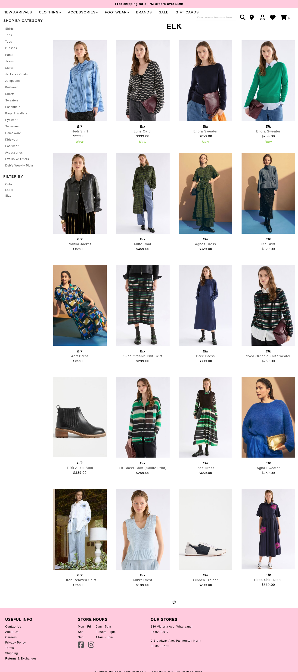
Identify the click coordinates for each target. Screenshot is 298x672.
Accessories (183, 19)
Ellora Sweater (205, 146)
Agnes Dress (205, 259)
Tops (8, 50)
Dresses (11, 63)
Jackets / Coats (16, 89)
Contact (253, 17)
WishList (274, 17)
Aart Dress (80, 371)
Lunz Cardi (143, 146)
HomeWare (13, 147)
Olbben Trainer (205, 595)
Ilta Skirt (268, 259)
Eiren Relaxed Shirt (80, 595)
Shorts (10, 108)
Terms (9, 663)
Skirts (9, 83)
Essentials (12, 121)
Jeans (9, 76)
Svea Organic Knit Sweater (268, 371)
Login (264, 17)
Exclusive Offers (17, 173)
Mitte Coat (142, 259)
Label (9, 204)
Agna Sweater (268, 483)
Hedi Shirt (80, 146)
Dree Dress (205, 371)
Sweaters (12, 115)
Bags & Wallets (16, 128)
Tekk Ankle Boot (80, 483)
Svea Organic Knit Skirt (142, 371)
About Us (12, 647)
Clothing (150, 19)
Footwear (12, 160)
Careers (11, 652)
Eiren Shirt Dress (268, 595)
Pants (9, 70)
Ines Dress (205, 483)
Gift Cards (115, 27)
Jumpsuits (12, 95)
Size (8, 210)
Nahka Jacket (80, 259)
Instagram (91, 659)
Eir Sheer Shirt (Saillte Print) (143, 483)
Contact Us (13, 642)
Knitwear (11, 102)
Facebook (81, 659)
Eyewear (11, 134)
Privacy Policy (15, 657)
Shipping (11, 668)
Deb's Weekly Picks (19, 180)
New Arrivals (117, 19)
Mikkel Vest (142, 595)
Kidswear (12, 154)
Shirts (9, 44)
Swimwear (12, 141)
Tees (8, 57)
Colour (10, 198)
